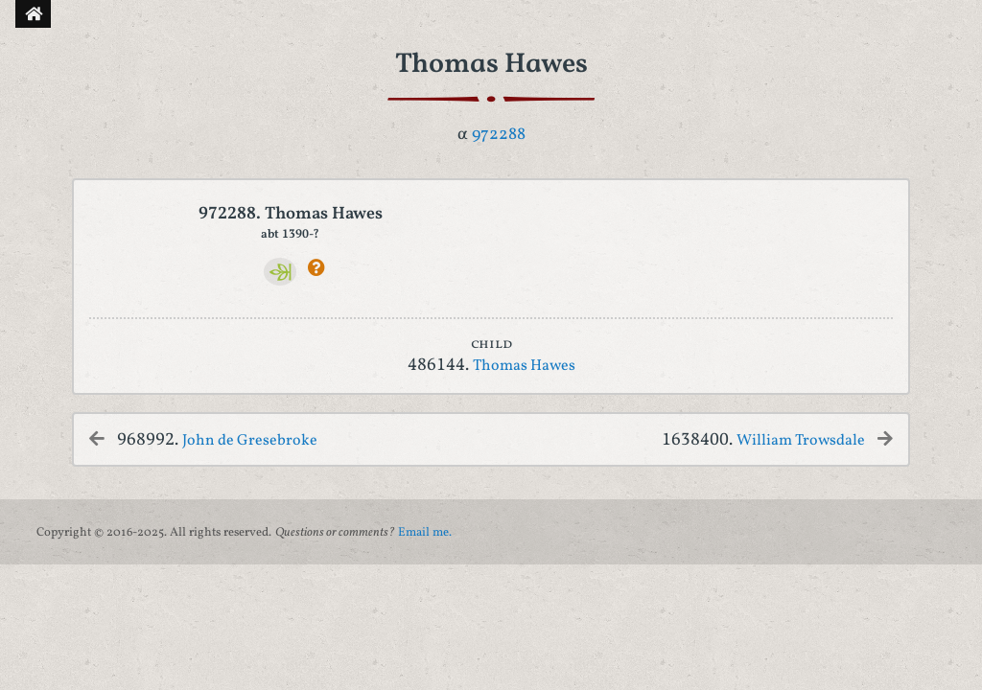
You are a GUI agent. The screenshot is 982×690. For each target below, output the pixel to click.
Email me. (425, 532)
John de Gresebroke (249, 440)
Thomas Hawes (524, 366)
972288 (499, 135)
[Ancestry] (280, 272)
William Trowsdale (800, 440)
